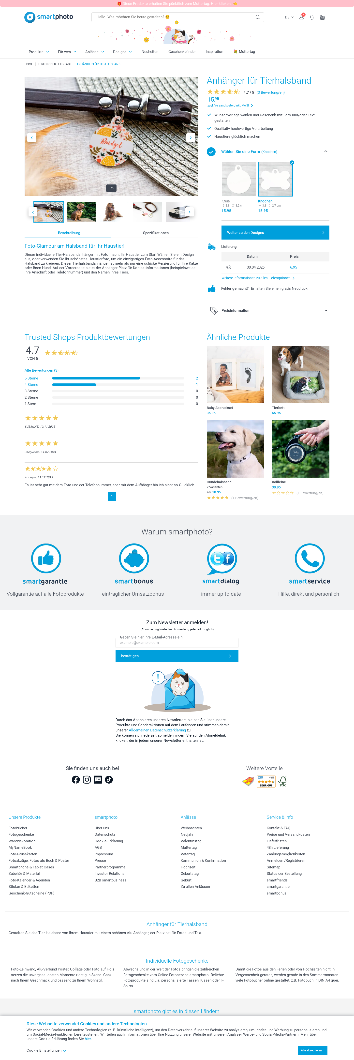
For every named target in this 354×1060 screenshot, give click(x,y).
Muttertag (189, 847)
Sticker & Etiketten (24, 886)
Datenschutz (105, 834)
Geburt (186, 880)
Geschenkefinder (182, 51)
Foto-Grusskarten (23, 854)
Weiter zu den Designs (245, 232)
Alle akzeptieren (311, 1050)
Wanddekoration (22, 841)
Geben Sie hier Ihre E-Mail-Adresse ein (151, 637)
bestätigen (130, 656)
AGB (98, 847)
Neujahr (187, 834)
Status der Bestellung (284, 873)
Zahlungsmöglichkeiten (286, 854)
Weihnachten (191, 828)
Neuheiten (150, 51)
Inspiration (214, 51)
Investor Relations (109, 873)
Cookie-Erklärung (109, 841)
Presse (100, 860)
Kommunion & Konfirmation (203, 860)
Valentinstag (191, 841)
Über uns (102, 828)
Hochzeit (188, 867)
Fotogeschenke (21, 834)
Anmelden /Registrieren (286, 860)
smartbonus (276, 893)
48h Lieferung (278, 847)
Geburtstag (190, 873)
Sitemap (273, 867)
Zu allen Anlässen (195, 886)
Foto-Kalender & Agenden (29, 880)
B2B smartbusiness (110, 880)
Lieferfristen (277, 841)
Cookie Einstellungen (46, 1050)
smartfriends (277, 880)
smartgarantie (278, 886)
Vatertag (188, 854)
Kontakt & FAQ (278, 828)
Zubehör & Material (24, 873)
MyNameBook (20, 847)
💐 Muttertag (244, 51)
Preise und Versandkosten (288, 834)
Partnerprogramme (110, 867)
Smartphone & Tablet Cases (31, 867)
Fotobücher (18, 828)
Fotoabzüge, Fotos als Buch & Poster (39, 860)
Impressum (104, 854)
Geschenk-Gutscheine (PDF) (31, 893)
